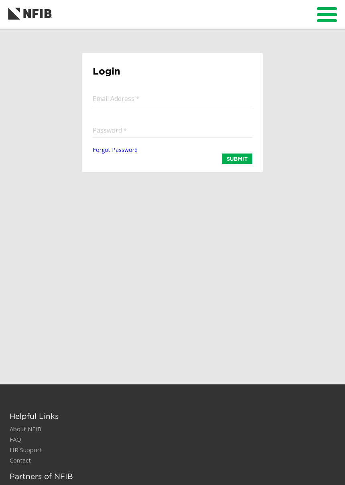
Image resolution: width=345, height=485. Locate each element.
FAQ (15, 439)
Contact (20, 460)
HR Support (26, 450)
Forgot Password (115, 150)
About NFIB (25, 429)
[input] (172, 98)
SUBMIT (237, 159)
